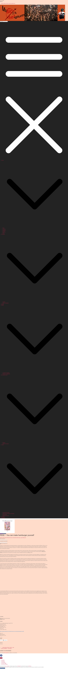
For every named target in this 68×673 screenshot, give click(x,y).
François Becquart (7, 537)
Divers (4, 233)
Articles (2, 160)
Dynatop (2, 304)
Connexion (3, 516)
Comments (3, 663)
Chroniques (3, 234)
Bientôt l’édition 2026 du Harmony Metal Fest (8, 3)
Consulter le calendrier (6, 372)
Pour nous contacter (4, 664)
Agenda (2, 305)
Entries (3, 662)
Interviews (4, 230)
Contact (2, 444)
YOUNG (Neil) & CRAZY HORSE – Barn (7, 647)
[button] (34, 194)
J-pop (21, 537)
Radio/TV (4, 232)
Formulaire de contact (6, 512)
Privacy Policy (5, 514)
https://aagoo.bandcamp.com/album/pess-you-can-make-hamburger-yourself (12, 631)
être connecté (6, 652)
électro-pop (18, 537)
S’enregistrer (3, 517)
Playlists (4, 442)
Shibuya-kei (24, 537)
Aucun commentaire (13, 537)
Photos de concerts (6, 443)
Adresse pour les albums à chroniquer (8, 513)
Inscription (3, 660)
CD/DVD (4, 231)
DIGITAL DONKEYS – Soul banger (6, 648)
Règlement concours (6, 515)
